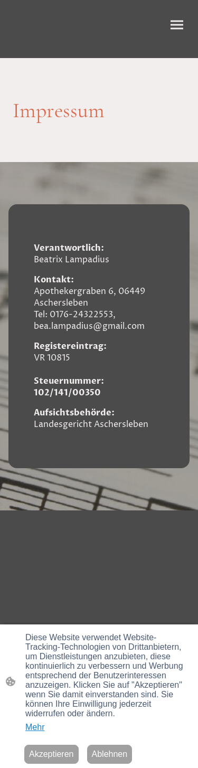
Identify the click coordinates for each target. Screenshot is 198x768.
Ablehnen (110, 754)
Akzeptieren (51, 754)
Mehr (34, 727)
